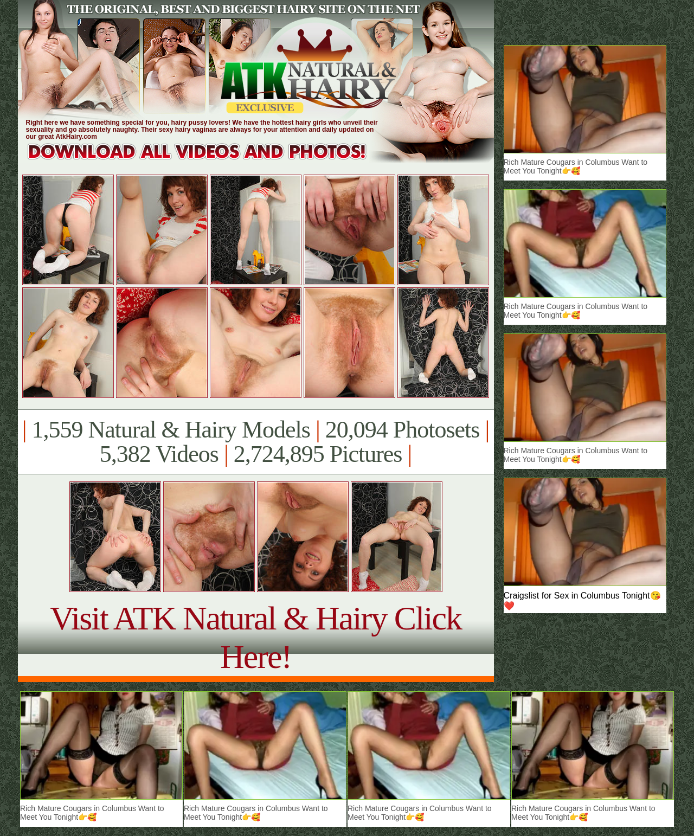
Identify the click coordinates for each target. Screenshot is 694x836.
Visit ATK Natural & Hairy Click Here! (255, 637)
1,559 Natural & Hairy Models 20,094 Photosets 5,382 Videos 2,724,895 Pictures (255, 441)
